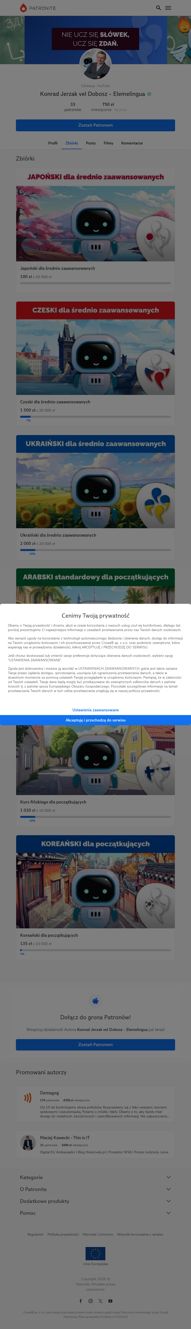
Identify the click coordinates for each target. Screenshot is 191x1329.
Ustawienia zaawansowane (95, 710)
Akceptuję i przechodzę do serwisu (96, 720)
